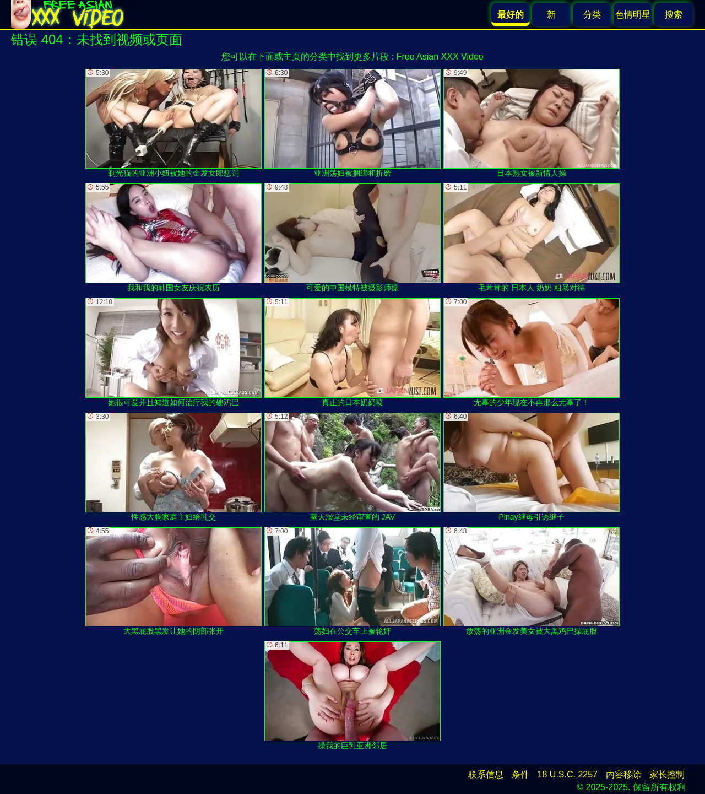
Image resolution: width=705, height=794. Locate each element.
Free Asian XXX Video (440, 56)
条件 (520, 774)
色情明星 (632, 14)
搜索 (673, 14)
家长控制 (667, 774)
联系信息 (485, 774)
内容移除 (623, 774)
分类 (592, 14)
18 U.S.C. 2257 (568, 774)
